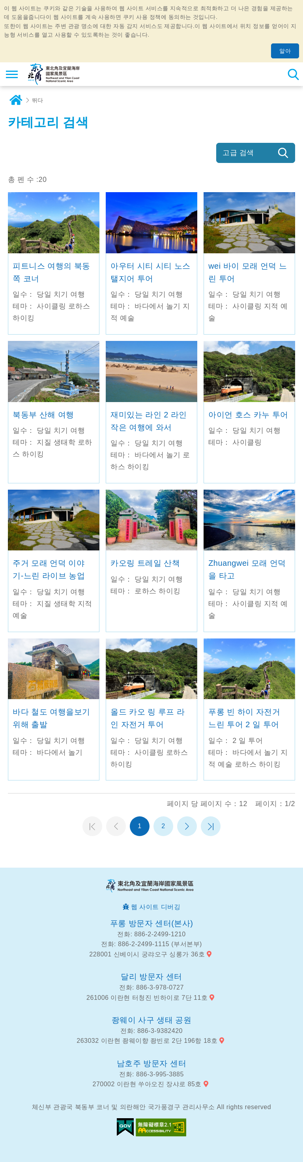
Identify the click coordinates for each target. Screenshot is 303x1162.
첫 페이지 (92, 826)
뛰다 (37, 100)
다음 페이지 (187, 826)
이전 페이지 (116, 826)
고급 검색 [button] (238, 153)
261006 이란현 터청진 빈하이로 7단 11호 (147, 997)
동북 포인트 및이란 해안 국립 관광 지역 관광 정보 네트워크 (54, 74)
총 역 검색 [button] (293, 74)
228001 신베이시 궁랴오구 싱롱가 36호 (147, 954)
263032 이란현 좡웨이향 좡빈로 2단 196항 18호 (147, 1040)
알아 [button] (285, 51)
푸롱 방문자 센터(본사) (151, 923)
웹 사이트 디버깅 (155, 907)
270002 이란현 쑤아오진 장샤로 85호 (147, 1084)
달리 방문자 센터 (151, 976)
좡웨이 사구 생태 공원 (152, 1020)
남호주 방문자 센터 (151, 1063)
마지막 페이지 (211, 826)
